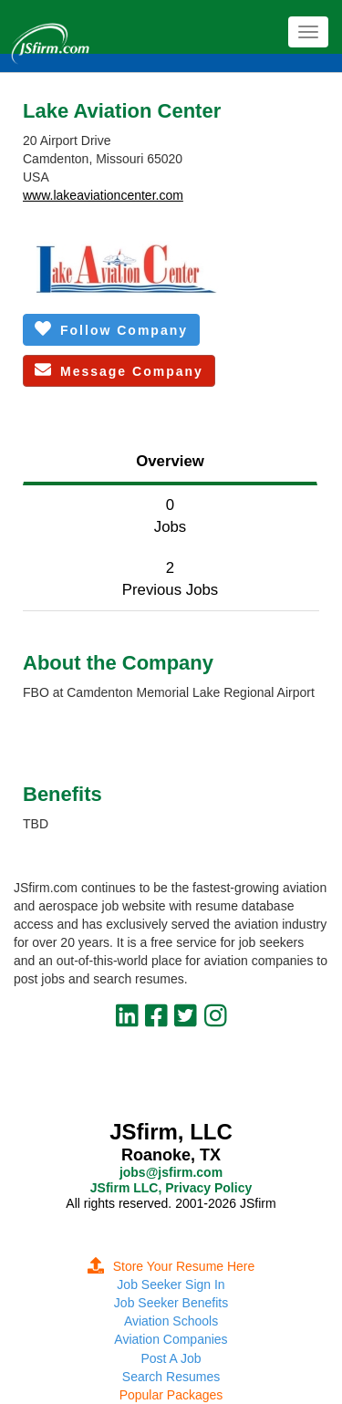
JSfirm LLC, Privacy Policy (171, 1187)
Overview (170, 461)
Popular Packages (171, 1395)
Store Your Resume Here (171, 1266)
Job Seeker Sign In (170, 1284)
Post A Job (170, 1358)
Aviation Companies (170, 1339)
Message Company (119, 370)
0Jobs (170, 516)
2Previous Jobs (170, 578)
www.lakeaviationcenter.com (103, 195)
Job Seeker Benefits (171, 1302)
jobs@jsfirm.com (171, 1172)
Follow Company (111, 329)
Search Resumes (171, 1376)
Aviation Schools (171, 1321)
